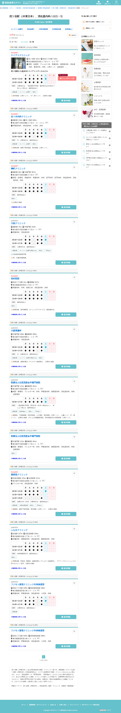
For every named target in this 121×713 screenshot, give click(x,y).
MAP (57, 61)
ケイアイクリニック (20, 55)
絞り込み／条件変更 (43, 22)
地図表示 (72, 35)
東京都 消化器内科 (29, 8)
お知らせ (53, 705)
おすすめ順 (24, 42)
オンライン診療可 (17, 29)
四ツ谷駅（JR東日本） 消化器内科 (63, 8)
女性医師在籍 (56, 29)
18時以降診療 (43, 29)
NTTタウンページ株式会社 (90, 705)
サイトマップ (74, 705)
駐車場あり (69, 29)
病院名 (96, 28)
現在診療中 (30, 29)
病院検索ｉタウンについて (38, 705)
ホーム (23, 705)
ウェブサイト (66, 77)
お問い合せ (63, 705)
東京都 (18, 8)
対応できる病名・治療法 (96, 22)
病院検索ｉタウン (8, 8)
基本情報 (65, 100)
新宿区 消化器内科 (44, 8)
